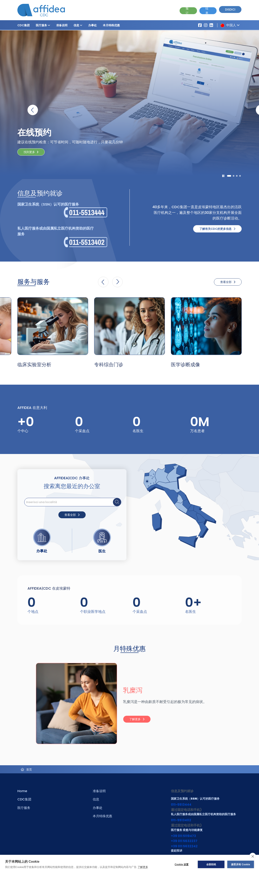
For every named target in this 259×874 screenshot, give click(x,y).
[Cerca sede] (117, 502)
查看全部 (227, 282)
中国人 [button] (229, 25)
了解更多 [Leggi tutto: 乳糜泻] (136, 719)
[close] (252, 856)
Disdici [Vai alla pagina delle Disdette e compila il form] (230, 9)
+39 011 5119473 (183, 836)
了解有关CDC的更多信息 (217, 229)
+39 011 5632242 (184, 846)
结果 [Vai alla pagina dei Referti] (206, 10)
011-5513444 (181, 804)
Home (22, 791)
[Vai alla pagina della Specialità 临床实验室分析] (52, 326)
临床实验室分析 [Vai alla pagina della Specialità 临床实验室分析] (34, 364)
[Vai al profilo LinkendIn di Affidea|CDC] (211, 25)
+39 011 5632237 (184, 841)
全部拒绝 (211, 864)
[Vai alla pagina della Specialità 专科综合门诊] (129, 326)
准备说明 (61, 25)
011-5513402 (181, 820)
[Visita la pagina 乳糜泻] (72, 703)
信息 (78, 25)
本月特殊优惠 (111, 25)
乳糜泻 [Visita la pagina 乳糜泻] (132, 690)
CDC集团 (23, 25)
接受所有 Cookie (240, 864)
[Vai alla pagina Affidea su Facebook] (200, 25)
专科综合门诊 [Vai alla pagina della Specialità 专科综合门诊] (108, 364)
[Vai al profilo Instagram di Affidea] (205, 25)
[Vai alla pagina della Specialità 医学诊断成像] (206, 326)
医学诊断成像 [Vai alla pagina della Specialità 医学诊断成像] (185, 364)
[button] (49, 25)
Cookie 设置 (181, 864)
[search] (72, 502)
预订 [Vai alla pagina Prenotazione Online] (187, 10)
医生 (102, 551)
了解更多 (143, 867)
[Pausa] (223, 175)
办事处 (92, 25)
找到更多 (29, 152)
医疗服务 (43, 25)
